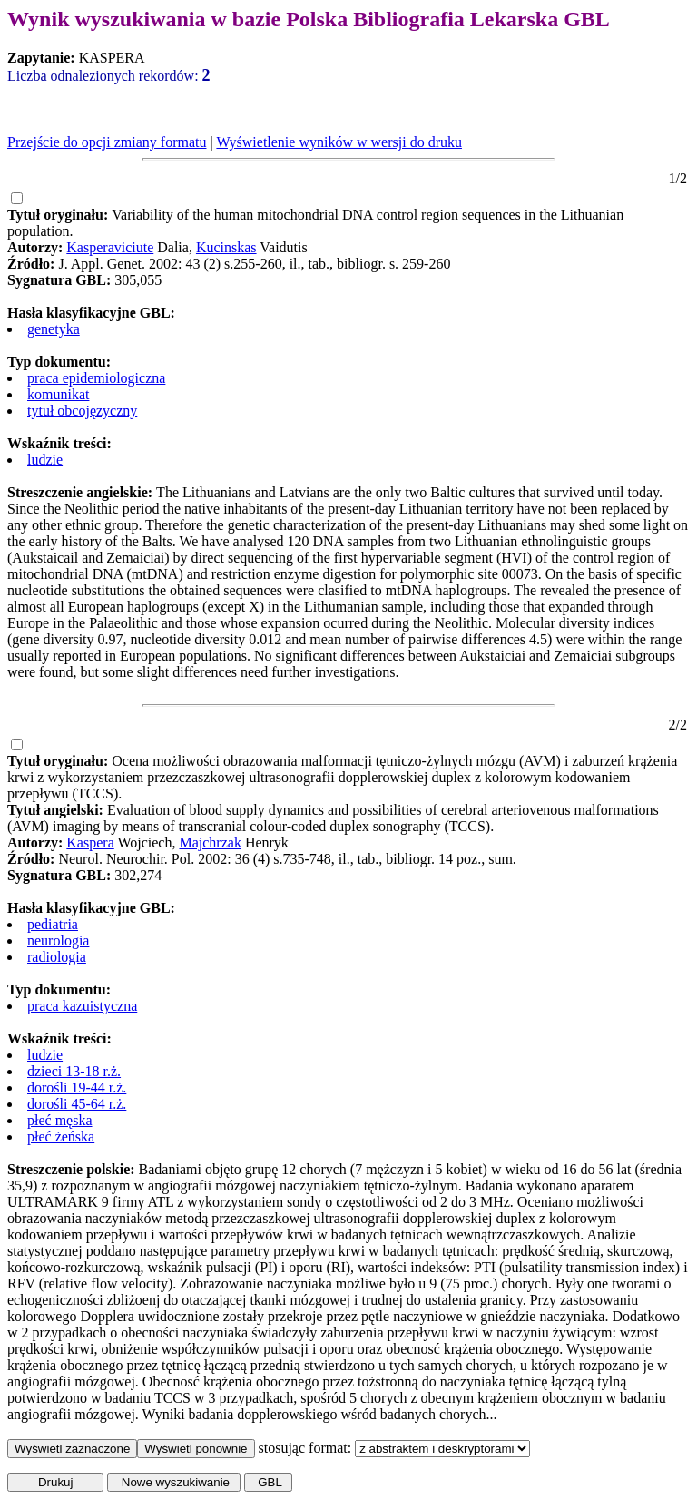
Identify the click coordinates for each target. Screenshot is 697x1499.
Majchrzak (210, 842)
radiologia (56, 957)
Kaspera (89, 842)
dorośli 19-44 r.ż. (76, 1087)
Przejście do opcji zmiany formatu (106, 142)
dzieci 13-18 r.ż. (74, 1071)
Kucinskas (226, 247)
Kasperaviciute (109, 247)
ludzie (45, 459)
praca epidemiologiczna (96, 378)
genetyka (53, 329)
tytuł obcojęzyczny (82, 410)
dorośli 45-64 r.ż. (76, 1104)
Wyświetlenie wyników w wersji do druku (339, 142)
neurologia (58, 940)
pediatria (52, 924)
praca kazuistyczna (82, 1006)
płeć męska (60, 1120)
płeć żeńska (60, 1136)
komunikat (58, 394)
